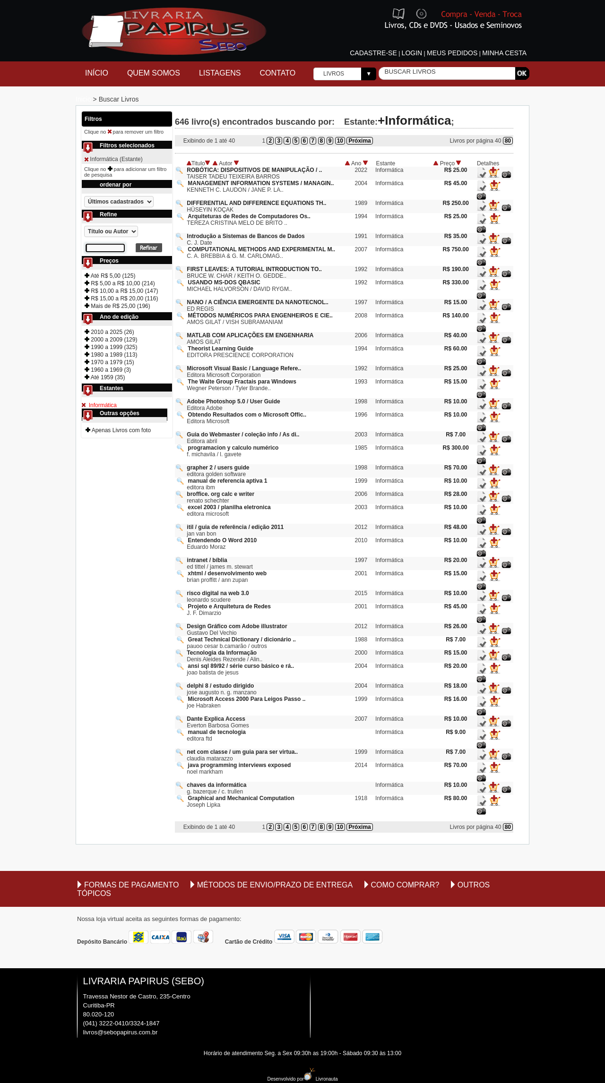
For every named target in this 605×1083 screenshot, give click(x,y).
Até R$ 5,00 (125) (110, 276)
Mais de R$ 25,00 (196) (117, 306)
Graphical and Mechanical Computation (241, 798)
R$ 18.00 (455, 685)
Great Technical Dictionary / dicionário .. (242, 639)
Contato (278, 73)
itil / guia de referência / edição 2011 (235, 527)
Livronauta (321, 1079)
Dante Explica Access (216, 719)
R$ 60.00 (455, 348)
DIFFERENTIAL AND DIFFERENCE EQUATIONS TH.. (256, 203)
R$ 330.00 (455, 282)
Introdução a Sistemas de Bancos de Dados (245, 236)
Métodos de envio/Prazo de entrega (275, 885)
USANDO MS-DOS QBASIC (224, 282)
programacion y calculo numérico (233, 447)
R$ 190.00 (455, 269)
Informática (102, 405)
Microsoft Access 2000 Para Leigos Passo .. (246, 699)
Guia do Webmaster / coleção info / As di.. (243, 434)
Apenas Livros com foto (118, 430)
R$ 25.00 (455, 170)
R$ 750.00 (455, 249)
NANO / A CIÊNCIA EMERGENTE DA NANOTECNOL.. (257, 302)
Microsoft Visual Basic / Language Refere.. (244, 368)
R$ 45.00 (455, 183)
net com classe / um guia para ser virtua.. (242, 752)
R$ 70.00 (455, 467)
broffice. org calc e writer (220, 494)
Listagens (220, 73)
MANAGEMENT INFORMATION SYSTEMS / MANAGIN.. (261, 183)
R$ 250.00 (455, 203)
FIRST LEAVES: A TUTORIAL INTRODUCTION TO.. (254, 269)
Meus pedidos (452, 53)
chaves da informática (216, 785)
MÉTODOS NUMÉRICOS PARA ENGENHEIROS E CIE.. (260, 315)
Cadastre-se (373, 53)
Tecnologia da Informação (222, 652)
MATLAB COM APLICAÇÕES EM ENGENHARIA (250, 335)
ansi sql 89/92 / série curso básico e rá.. (241, 666)
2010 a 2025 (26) (109, 332)
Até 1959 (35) (105, 377)
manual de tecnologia (217, 732)
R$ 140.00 (455, 315)
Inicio (84, 99)
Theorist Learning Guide (220, 348)
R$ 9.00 (456, 732)
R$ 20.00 (455, 560)
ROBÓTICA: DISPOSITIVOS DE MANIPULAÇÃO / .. (254, 170)
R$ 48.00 (455, 527)
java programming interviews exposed (239, 765)
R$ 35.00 (455, 236)
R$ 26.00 (455, 626)
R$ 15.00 (455, 302)
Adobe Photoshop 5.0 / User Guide (233, 401)
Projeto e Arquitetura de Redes (229, 606)
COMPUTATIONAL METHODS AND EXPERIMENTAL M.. (261, 249)
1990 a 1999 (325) (111, 347)
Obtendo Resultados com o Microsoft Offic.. (247, 414)
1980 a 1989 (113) (111, 354)
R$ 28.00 (455, 494)
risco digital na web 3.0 (218, 593)
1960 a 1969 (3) (108, 370)
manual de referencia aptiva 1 (227, 481)
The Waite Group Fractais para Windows (242, 381)
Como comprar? (405, 885)
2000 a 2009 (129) (111, 339)
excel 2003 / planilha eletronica (229, 507)
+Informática (414, 120)
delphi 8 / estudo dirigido (220, 685)
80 (508, 140)
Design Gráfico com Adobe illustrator (237, 626)
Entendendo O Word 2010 (222, 540)
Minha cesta (504, 53)
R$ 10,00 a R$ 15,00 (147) (121, 291)
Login (412, 53)
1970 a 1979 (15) (109, 362)
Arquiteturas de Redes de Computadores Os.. (249, 216)
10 (340, 140)
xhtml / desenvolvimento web (227, 573)
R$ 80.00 (455, 798)
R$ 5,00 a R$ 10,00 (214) (120, 283)
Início (96, 73)
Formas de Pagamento (131, 885)
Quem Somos (153, 73)
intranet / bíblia (207, 560)
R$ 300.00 (455, 447)
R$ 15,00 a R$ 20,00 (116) (121, 298)
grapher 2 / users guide (218, 467)
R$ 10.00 (455, 401)
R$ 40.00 (455, 335)
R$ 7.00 (456, 434)
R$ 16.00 (455, 699)
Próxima (359, 140)
